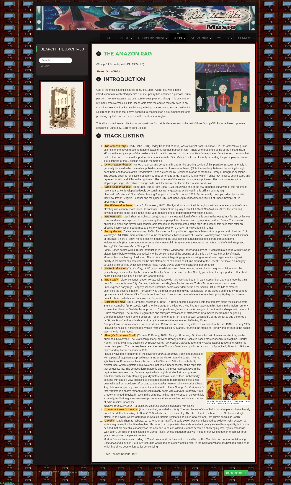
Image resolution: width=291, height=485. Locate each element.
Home (108, 38)
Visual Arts (199, 38)
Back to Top (234, 473)
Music (178, 38)
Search (45, 66)
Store (124, 38)
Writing (223, 38)
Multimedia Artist (151, 38)
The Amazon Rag (128, 53)
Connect (244, 38)
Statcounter (6, 482)
